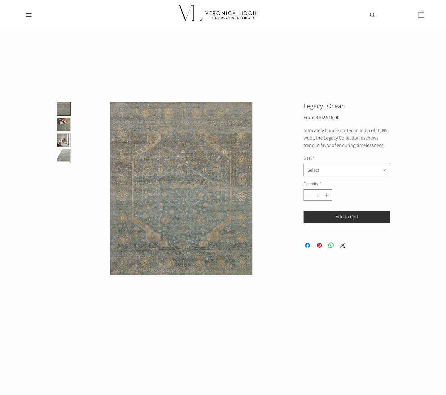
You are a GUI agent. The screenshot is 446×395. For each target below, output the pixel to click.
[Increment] (327, 195)
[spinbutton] (317, 195)
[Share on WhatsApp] (331, 245)
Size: (309, 158)
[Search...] (385, 16)
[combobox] (347, 170)
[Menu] (29, 15)
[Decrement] (308, 195)
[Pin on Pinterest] (319, 245)
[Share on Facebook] (307, 245)
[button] (421, 14)
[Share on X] (343, 245)
